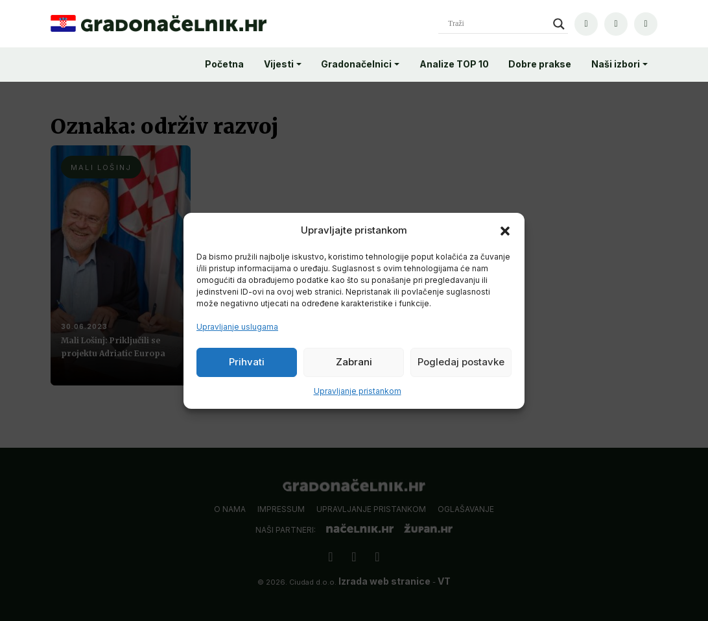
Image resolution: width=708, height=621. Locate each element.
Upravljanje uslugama (237, 327)
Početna (224, 63)
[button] (505, 230)
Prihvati (247, 362)
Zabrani (354, 362)
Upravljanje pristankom (357, 391)
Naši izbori (615, 63)
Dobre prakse (539, 63)
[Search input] (497, 24)
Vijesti (279, 63)
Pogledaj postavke (461, 362)
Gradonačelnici (356, 63)
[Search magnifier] (559, 24)
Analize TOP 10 (454, 63)
